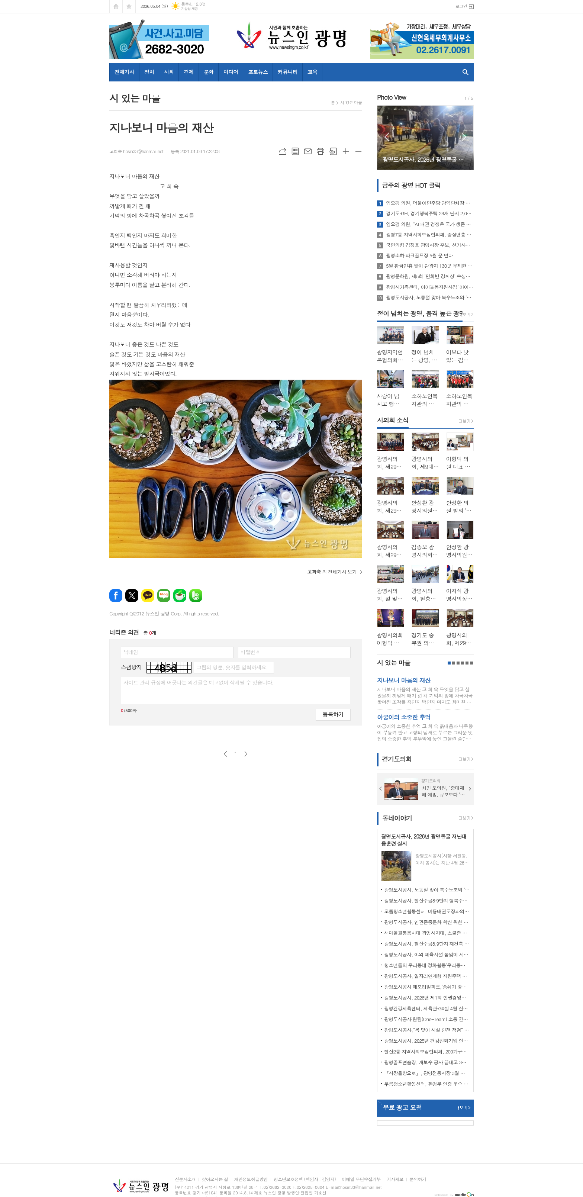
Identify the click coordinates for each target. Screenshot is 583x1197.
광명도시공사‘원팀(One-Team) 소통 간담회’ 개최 (427, 1019)
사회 (169, 71)
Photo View (391, 97)
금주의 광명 (411, 185)
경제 (188, 71)
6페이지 (471, 663)
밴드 (195, 595)
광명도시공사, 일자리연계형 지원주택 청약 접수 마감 (427, 975)
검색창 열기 (464, 72)
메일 (308, 151)
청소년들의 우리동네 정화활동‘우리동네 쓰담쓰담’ (427, 965)
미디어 (230, 71)
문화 (208, 71)
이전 (225, 754)
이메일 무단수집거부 (361, 1179)
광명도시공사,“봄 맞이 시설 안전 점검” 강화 (427, 1029)
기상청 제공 (189, 8)
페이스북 (115, 595)
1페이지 (449, 663)
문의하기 (417, 1179)
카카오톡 (147, 595)
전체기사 (124, 71)
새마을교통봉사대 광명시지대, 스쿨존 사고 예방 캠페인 (427, 932)
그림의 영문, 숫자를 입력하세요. (231, 667)
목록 (295, 151)
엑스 (131, 595)
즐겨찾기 (129, 6)
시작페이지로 (116, 6)
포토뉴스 (258, 71)
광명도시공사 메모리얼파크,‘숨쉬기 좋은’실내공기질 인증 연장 (427, 986)
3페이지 (458, 663)
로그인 (461, 6)
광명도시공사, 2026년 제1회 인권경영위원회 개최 (427, 997)
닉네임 (130, 651)
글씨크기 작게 (358, 151)
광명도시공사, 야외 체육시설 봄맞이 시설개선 (427, 954)
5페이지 (467, 663)
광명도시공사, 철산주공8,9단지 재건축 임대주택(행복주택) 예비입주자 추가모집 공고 (427, 943)
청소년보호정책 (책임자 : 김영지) (305, 1179)
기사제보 (395, 1179)
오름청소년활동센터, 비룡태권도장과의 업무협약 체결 (427, 911)
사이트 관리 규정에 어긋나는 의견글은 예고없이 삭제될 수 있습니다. (198, 682)
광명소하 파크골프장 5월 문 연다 (419, 255)
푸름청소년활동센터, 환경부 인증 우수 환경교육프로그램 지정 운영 (427, 1083)
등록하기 (333, 714)
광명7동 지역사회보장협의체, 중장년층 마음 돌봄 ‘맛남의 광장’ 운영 (430, 234)
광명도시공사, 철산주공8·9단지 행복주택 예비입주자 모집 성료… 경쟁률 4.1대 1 (427, 900)
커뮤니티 (287, 71)
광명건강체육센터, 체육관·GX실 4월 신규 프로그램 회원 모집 (427, 1008)
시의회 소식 (393, 420)
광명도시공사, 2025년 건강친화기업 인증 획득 (427, 1040)
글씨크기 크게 (346, 151)
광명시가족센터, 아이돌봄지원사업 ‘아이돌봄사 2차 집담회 (430, 287)
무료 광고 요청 (402, 1107)
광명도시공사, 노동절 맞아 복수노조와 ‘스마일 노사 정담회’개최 (430, 297)
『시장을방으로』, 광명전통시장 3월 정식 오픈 (427, 1073)
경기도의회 (397, 759)
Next (464, 137)
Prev (386, 137)
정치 (149, 71)
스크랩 (333, 151)
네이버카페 (179, 595)
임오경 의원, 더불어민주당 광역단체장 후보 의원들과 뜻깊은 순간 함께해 (430, 203)
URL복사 (282, 151)
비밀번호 (250, 651)
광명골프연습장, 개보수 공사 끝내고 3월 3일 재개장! (427, 1062)
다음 (246, 754)
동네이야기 (397, 818)
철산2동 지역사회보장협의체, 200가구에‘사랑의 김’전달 (427, 1051)
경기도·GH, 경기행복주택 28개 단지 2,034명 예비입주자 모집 (430, 213)
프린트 (320, 151)
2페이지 (453, 663)
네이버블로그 (163, 595)
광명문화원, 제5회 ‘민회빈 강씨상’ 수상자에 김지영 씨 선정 (430, 276)
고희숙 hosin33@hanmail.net (136, 151)
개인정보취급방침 (250, 1179)
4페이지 (462, 663)
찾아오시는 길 (215, 1179)
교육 (312, 71)
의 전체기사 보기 (332, 571)
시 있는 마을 (351, 102)
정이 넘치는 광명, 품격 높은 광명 (421, 313)
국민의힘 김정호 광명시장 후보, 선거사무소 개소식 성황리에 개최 (430, 245)
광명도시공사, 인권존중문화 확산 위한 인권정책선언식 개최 (427, 922)
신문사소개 (185, 1179)
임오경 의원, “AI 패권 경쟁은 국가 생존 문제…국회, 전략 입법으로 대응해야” (430, 224)
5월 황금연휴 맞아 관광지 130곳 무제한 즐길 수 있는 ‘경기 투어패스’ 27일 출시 (430, 266)
